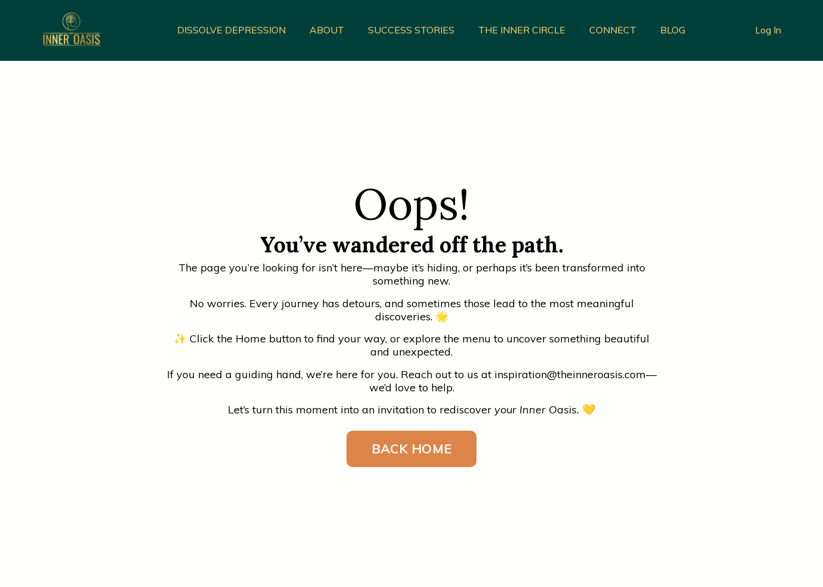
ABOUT (327, 30)
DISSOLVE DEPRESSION (231, 30)
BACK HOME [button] (411, 448)
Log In (768, 30)
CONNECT (612, 30)
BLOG (672, 30)
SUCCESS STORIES (411, 30)
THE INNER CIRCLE (521, 30)
